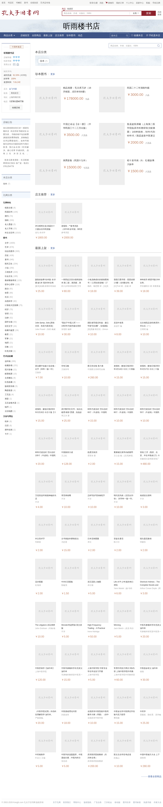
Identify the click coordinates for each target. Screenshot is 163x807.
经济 (9, 309)
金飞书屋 (13, 89)
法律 (9, 318)
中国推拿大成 (67, 452)
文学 (10, 243)
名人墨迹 (10, 224)
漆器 (8, 399)
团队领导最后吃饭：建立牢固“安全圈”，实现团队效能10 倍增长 (98, 326)
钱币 (8, 407)
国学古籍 (11, 322)
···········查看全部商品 (151, 776)
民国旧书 (11, 212)
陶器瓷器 (10, 390)
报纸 (9, 220)
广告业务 (98, 802)
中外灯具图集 (67, 582)
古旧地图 (10, 411)
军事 (9, 338)
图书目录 (127, 802)
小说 (9, 268)
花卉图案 (39, 582)
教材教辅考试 (13, 280)
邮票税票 (11, 374)
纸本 (8, 421)
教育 (9, 334)
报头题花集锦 (145, 539)
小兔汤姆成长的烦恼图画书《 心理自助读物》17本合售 (98, 282)
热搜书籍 (147, 802)
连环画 (10, 361)
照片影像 (11, 369)
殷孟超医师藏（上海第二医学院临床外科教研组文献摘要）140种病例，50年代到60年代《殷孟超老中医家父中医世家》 (141, 132)
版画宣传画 (11, 386)
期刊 (9, 216)
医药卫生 (11, 264)
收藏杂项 (11, 365)
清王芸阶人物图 (94, 582)
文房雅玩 (10, 378)
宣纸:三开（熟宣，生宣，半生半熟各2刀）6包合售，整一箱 (149, 455)
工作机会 (108, 802)
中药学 (143, 711)
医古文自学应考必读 (122, 754)
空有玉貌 (65, 366)
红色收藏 (10, 382)
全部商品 (36, 35)
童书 (9, 259)
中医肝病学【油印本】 (44, 668)
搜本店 (114, 35)
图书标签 (137, 802)
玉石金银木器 (12, 403)
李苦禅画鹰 (66, 495)
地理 (9, 343)
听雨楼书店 (9, 53)
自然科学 (11, 301)
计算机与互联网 (13, 305)
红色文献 (10, 351)
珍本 (6, 184)
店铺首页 (24, 35)
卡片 (8, 434)
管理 (9, 314)
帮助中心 (77, 802)
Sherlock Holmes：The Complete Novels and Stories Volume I (150, 585)
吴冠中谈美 (118, 323)
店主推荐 (59, 35)
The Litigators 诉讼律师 (45, 625)
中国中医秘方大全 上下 (150, 754)
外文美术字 (40, 539)
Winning (117, 625)
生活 (9, 297)
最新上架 (47, 35)
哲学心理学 (12, 284)
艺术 (9, 247)
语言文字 (11, 326)
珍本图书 (70, 35)
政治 (9, 289)
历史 (9, 255)
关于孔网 (57, 802)
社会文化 (11, 276)
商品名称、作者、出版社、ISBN (77, 13)
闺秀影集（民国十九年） (75, 160)
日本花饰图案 (93, 539)
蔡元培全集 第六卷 (95, 366)
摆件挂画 (10, 430)
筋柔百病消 (92, 452)
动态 (80, 35)
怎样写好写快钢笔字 (96, 495)
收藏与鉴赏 (12, 330)
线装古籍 (10, 208)
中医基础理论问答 (69, 711)
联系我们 (67, 802)
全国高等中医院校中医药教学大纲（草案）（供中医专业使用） (98, 714)
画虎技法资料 (145, 495)
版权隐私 (87, 802)
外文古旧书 (13, 233)
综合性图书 (12, 251)
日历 (8, 425)
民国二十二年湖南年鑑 (138, 88)
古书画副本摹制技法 (70, 539)
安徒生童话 (118, 539)
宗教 (9, 347)
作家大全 (157, 802)
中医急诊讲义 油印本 (149, 668)
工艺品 (9, 394)
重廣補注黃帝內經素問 (123, 452)
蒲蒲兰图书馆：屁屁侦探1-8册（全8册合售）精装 (124, 282)
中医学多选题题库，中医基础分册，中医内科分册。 (71, 757)
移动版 (117, 802)
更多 (52, 74)
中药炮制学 (40, 754)
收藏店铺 (16, 108)
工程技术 (11, 272)
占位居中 (20, 12)
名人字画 (11, 228)
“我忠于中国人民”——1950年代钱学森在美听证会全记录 (71, 326)
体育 (9, 293)
